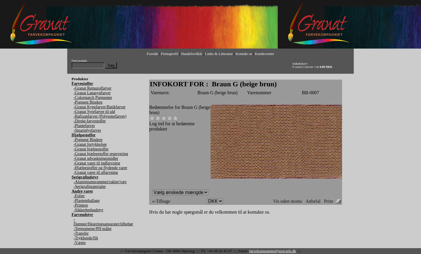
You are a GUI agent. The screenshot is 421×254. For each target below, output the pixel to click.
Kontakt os (244, 54)
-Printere (81, 205)
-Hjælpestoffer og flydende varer (100, 168)
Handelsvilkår (191, 54)
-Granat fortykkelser (90, 144)
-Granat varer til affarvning (96, 172)
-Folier (79, 196)
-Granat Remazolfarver (92, 88)
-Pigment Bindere (88, 102)
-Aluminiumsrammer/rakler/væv (100, 182)
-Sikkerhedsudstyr (88, 210)
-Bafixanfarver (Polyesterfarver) (100, 116)
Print (328, 201)
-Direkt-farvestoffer (90, 121)
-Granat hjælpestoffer (91, 149)
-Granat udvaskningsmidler (96, 158)
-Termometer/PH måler (93, 228)
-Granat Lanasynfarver (92, 93)
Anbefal (313, 201)
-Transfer (81, 233)
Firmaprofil (169, 54)
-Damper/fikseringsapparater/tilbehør (103, 221)
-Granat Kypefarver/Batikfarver (100, 107)
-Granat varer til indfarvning (97, 163)
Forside (152, 54)
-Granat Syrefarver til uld (94, 111)
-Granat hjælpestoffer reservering (101, 154)
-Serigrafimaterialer (90, 186)
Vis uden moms (287, 201)
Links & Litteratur (219, 54)
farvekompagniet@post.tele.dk (272, 251)
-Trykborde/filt (86, 238)
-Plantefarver (84, 125)
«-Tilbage (161, 201)
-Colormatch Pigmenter (93, 97)
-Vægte (80, 243)
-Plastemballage (87, 200)
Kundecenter (264, 54)
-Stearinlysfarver (87, 130)
